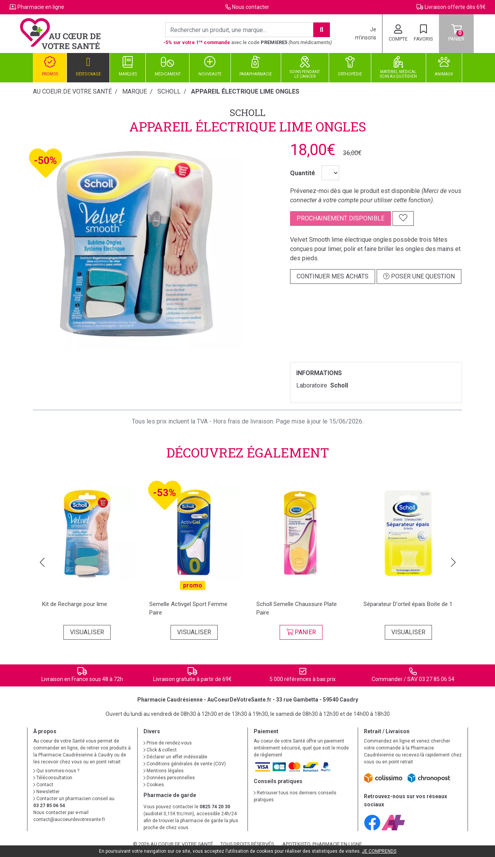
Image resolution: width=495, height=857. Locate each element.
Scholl (247, 112)
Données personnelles (169, 777)
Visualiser (87, 632)
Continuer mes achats (333, 276)
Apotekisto (322, 844)
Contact (43, 784)
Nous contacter (250, 7)
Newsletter (46, 791)
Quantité (302, 173)
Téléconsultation (52, 777)
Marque (134, 91)
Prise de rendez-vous (167, 743)
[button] (42, 562)
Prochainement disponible (340, 218)
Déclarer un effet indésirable (175, 757)
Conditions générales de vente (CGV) (184, 764)
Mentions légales (163, 770)
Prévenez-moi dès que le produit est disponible (355, 191)
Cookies (153, 784)
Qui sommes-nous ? (56, 770)
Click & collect (160, 750)
